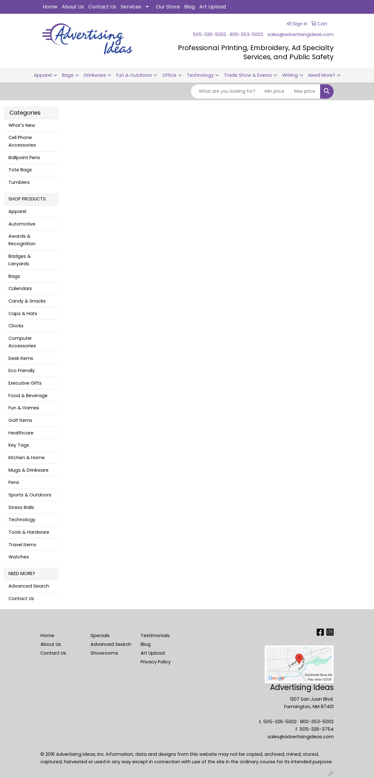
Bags (68, 75)
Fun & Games (23, 408)
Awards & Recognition (21, 240)
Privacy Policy (156, 662)
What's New (21, 125)
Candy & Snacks (27, 301)
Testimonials (155, 635)
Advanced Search (28, 586)
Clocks (15, 326)
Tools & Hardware (28, 532)
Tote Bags (20, 170)
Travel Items (22, 545)
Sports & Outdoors (29, 495)
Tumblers (19, 182)
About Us (73, 6)
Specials (100, 635)
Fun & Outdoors (134, 75)
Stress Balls (21, 507)
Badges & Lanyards (19, 260)
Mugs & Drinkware (28, 470)
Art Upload (212, 6)
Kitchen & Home (26, 457)
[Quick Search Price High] (305, 91)
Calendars (20, 288)
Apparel (43, 75)
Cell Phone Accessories (22, 141)
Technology (200, 75)
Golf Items (20, 420)
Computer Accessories (22, 342)
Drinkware (95, 75)
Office (169, 75)
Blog (189, 6)
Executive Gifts (25, 383)
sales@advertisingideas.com (301, 34)
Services (131, 6)
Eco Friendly (21, 370)
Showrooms (104, 653)
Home (50, 6)
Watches (18, 557)
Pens (13, 482)
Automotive (21, 224)
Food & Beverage (28, 395)
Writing (290, 75)
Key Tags (18, 445)
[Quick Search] (226, 91)
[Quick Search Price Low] (276, 91)
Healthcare (21, 433)
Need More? (321, 75)
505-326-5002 (209, 34)
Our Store (168, 6)
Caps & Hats (22, 313)
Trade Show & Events (248, 75)
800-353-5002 (246, 34)
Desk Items (20, 358)
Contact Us (102, 6)
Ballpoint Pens (24, 157)
